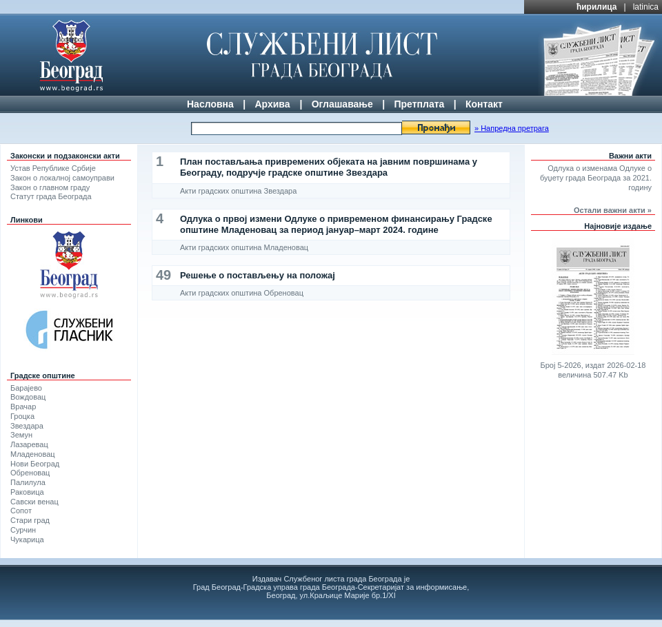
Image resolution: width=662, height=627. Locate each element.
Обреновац (30, 473)
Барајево (26, 388)
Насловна (210, 104)
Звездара (26, 426)
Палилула (28, 482)
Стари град (30, 520)
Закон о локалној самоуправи (62, 178)
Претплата (419, 104)
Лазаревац (29, 444)
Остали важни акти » (613, 210)
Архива (272, 104)
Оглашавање (342, 104)
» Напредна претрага (511, 128)
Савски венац (34, 501)
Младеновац (32, 454)
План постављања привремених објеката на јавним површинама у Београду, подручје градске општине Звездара (328, 167)
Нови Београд (34, 464)
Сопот (21, 510)
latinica (646, 7)
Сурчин (23, 530)
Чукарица (27, 539)
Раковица (27, 492)
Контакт (484, 104)
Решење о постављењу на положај (257, 275)
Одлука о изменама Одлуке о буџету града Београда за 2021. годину (596, 178)
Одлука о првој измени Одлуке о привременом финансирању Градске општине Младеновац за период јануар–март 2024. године (336, 224)
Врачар (23, 406)
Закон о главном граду (50, 187)
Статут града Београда (51, 196)
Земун (21, 435)
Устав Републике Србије (53, 168)
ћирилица (596, 7)
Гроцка (22, 416)
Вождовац (28, 397)
